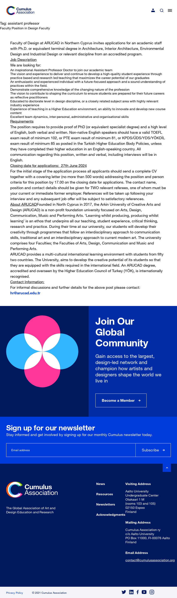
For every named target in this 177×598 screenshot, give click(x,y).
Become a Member (118, 400)
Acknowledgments (110, 514)
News (100, 484)
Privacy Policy (14, 592)
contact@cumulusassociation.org (150, 560)
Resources (104, 494)
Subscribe (150, 450)
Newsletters (105, 504)
